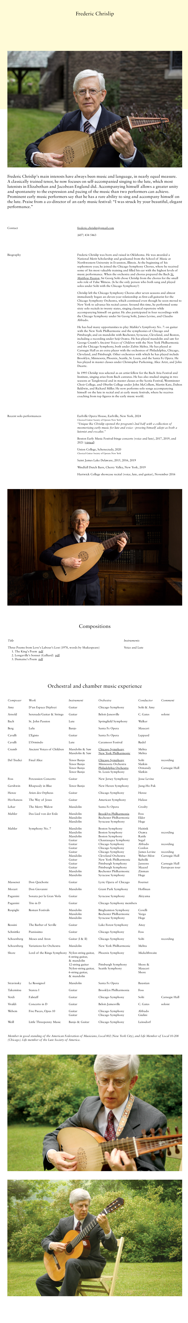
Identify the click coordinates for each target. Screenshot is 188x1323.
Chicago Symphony (111, 749)
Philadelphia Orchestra (113, 768)
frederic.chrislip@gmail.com (95, 228)
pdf (41, 651)
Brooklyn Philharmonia (113, 814)
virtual (89, 442)
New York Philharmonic (114, 753)
